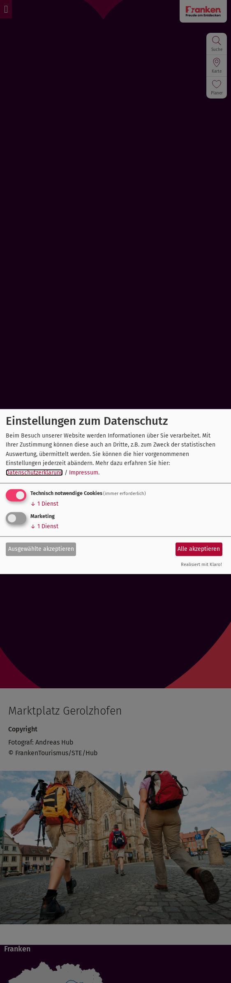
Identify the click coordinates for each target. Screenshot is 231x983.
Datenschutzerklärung (34, 472)
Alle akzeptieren (199, 548)
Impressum (83, 472)
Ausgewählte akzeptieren (41, 548)
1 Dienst (44, 503)
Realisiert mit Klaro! (201, 564)
